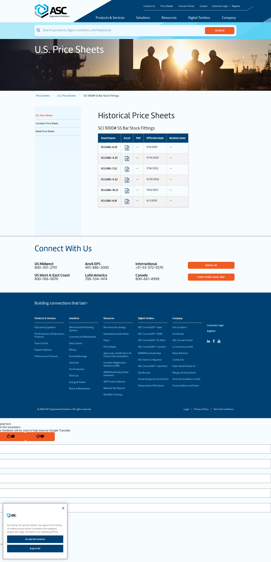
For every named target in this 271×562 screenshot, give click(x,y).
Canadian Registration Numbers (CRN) (115, 364)
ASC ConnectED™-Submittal (152, 366)
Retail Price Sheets (45, 131)
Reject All (35, 548)
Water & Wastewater (79, 388)
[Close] (63, 508)
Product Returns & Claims (185, 385)
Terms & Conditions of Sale (186, 379)
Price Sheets (167, 6)
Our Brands (178, 333)
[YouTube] (218, 341)
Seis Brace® (144, 372)
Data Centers (75, 343)
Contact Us (149, 6)
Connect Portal (186, 6)
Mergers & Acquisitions (184, 372)
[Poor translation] (40, 436)
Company (229, 18)
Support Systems (43, 349)
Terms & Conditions (223, 409)
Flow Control (41, 343)
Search (220, 30)
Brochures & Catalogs (115, 327)
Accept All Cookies (35, 539)
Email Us (211, 265)
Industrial (74, 362)
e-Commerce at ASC (182, 346)
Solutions (143, 18)
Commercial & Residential (82, 336)
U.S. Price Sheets (66, 95)
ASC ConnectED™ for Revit (151, 340)
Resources (169, 18)
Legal (186, 409)
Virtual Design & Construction (153, 379)
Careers (204, 6)
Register (236, 6)
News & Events (180, 353)
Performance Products (46, 356)
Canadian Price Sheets (47, 123)
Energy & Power (77, 382)
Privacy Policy (201, 409)
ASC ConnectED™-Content (152, 346)
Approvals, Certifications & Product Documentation (117, 355)
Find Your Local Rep (211, 277)
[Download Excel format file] (127, 148)
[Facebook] (214, 341)
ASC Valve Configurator (150, 359)
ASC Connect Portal (182, 340)
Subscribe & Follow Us (183, 366)
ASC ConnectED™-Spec (150, 327)
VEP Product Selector (114, 381)
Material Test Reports (114, 388)
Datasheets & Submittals (116, 333)
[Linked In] (208, 341)
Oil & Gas (73, 375)
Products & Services (110, 18)
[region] (35, 531)
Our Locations (179, 327)
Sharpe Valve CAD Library (151, 385)
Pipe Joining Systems (45, 327)
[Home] (54, 11)
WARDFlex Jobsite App (149, 353)
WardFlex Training (113, 394)
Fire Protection (77, 369)
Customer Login (220, 6)
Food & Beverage (78, 356)
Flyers (107, 340)
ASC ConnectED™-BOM (150, 333)
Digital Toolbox (199, 18)
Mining (72, 349)
